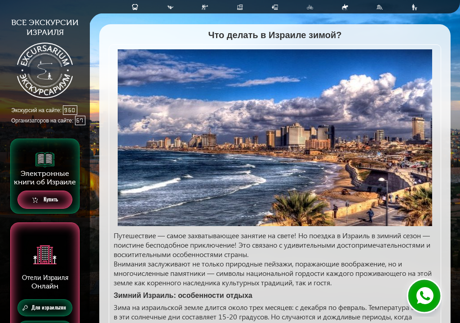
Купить (45, 200)
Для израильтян (44, 307)
